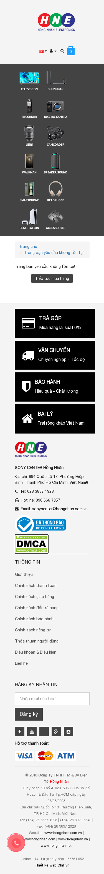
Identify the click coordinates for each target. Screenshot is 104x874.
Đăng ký (28, 714)
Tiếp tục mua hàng (52, 278)
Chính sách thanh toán (36, 585)
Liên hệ (21, 663)
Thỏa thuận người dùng (37, 641)
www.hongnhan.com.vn (63, 833)
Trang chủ (28, 246)
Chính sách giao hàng (34, 596)
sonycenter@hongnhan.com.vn (60, 509)
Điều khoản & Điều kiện (35, 652)
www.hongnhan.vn (73, 839)
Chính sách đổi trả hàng (37, 608)
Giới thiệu (24, 574)
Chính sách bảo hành (34, 619)
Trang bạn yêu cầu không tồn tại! (54, 252)
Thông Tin (27, 561)
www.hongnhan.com (38, 839)
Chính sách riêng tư (33, 630)
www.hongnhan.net (56, 845)
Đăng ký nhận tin (36, 684)
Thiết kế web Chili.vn (52, 865)
